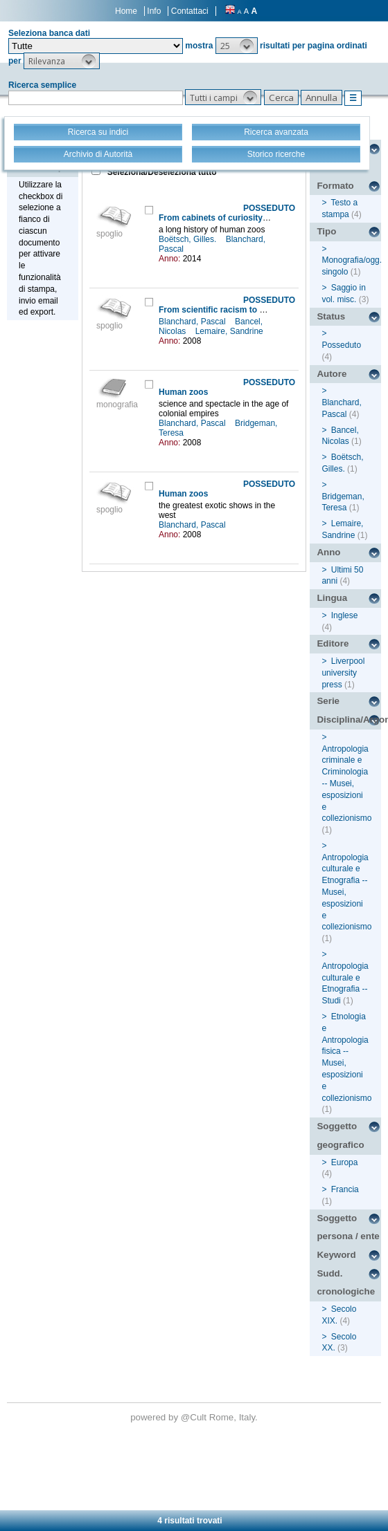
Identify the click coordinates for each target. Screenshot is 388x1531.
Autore (331, 374)
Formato (335, 185)
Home (126, 11)
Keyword (336, 1255)
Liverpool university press (342, 672)
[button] (236, 45)
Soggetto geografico (340, 1135)
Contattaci (190, 11)
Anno (328, 552)
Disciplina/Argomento (349, 719)
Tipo (326, 231)
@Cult (195, 1417)
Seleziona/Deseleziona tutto (160, 172)
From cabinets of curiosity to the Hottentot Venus (256, 218)
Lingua (332, 598)
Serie (328, 701)
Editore (333, 643)
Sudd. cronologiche (346, 1282)
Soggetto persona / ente (348, 1227)
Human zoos (183, 392)
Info (154, 11)
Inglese (344, 615)
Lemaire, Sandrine (230, 331)
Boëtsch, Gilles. (189, 239)
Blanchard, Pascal (193, 321)
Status (331, 316)
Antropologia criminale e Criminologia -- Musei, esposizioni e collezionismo (346, 784)
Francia (345, 1189)
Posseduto (341, 345)
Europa (344, 1162)
